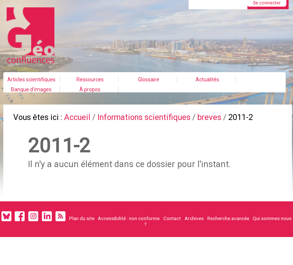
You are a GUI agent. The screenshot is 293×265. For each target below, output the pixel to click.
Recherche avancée (228, 218)
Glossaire (148, 79)
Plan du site (81, 218)
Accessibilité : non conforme (129, 218)
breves (209, 117)
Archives (194, 218)
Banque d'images (31, 89)
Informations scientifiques (143, 117)
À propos (89, 89)
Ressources (90, 79)
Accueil (77, 117)
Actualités (207, 79)
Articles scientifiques (31, 79)
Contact (172, 218)
